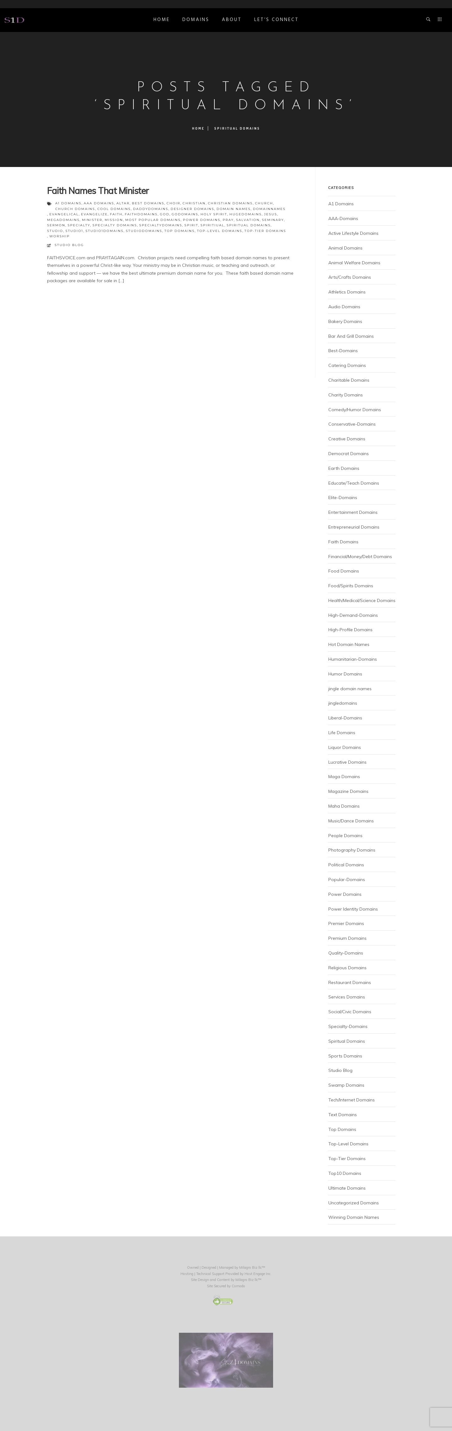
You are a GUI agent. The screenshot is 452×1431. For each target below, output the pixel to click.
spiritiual (212, 225)
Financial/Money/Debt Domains (360, 556)
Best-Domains (343, 350)
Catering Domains (347, 365)
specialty (78, 225)
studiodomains (144, 231)
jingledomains (342, 703)
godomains (185, 214)
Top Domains (342, 1129)
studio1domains (104, 231)
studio (55, 231)
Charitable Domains (348, 380)
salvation (248, 220)
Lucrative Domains (347, 762)
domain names (234, 209)
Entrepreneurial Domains (353, 527)
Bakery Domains (345, 321)
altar (123, 203)
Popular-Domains (346, 879)
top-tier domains (265, 231)
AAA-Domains (343, 218)
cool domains (114, 209)
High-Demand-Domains (353, 615)
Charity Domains (345, 395)
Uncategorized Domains (353, 1203)
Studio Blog (69, 245)
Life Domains (341, 732)
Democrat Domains (348, 453)
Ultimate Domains (347, 1188)
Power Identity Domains (353, 909)
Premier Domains (346, 923)
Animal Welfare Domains (354, 263)
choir (173, 203)
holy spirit (214, 214)
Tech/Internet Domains (351, 1100)
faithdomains (141, 214)
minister (92, 220)
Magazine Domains (348, 791)
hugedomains (245, 214)
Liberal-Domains (345, 718)
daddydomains (150, 209)
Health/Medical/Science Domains (362, 600)
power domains (202, 220)
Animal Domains (345, 248)
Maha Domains (344, 806)
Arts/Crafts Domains (349, 277)
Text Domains (342, 1114)
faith (116, 214)
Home (161, 20)
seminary (273, 220)
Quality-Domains (345, 953)
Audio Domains (344, 306)
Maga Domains (344, 776)
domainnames (269, 209)
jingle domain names (350, 688)
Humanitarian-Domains (352, 659)
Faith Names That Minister (98, 190)
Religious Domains (347, 968)
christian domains (230, 203)
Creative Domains (346, 439)
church (264, 203)
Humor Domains (345, 674)
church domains (75, 209)
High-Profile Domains (350, 629)
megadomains (63, 220)
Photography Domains (351, 850)
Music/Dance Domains (351, 821)
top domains (179, 231)
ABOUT (232, 20)
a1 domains (68, 203)
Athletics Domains (347, 292)
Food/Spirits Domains (350, 586)
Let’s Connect (276, 20)
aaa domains (99, 203)
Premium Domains (347, 938)
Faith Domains (343, 542)
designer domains (192, 209)
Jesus (270, 214)
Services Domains (346, 997)
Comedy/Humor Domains (354, 409)
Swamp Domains (346, 1085)
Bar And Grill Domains (351, 336)
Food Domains (343, 571)
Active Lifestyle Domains (353, 233)
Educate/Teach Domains (353, 483)
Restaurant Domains (349, 982)
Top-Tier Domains (347, 1158)
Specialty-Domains (348, 1026)
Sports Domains (345, 1056)
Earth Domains (343, 468)
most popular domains (153, 220)
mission (114, 220)
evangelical (64, 214)
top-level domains (219, 231)
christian (194, 203)
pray (228, 220)
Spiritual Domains (346, 1041)
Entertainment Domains (353, 512)
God (164, 214)
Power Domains (345, 894)
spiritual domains (249, 225)
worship (59, 236)
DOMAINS (195, 20)
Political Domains (346, 865)
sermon (56, 225)
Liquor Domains (344, 747)
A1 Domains (341, 204)
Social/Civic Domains (349, 1011)
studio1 (74, 231)
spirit (191, 225)
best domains (148, 203)
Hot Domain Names (348, 644)
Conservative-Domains (352, 424)
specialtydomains (160, 225)
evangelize (94, 214)
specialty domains (115, 225)
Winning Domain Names (353, 1217)
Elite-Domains (342, 497)
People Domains (345, 835)
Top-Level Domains (348, 1144)
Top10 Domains (344, 1173)
